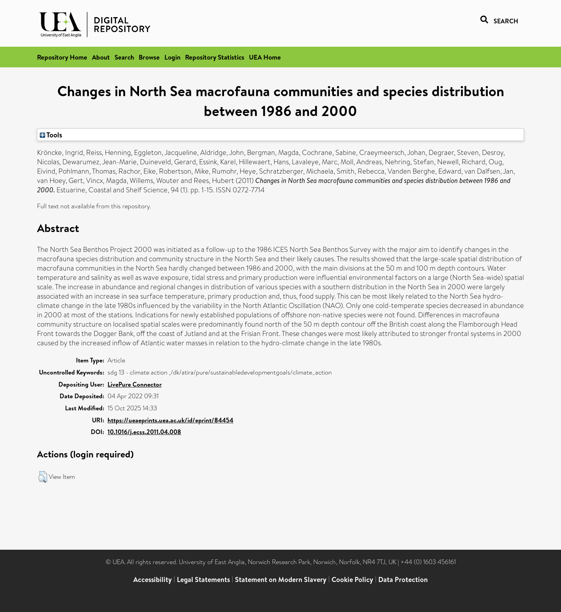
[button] (42, 477)
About (101, 57)
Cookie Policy (352, 579)
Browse (149, 57)
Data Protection (403, 579)
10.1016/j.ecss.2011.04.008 (144, 431)
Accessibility (152, 579)
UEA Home (265, 57)
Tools (51, 135)
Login (172, 57)
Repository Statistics (214, 57)
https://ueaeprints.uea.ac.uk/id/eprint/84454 (170, 420)
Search (124, 57)
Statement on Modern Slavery (280, 579)
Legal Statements (203, 579)
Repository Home (62, 57)
